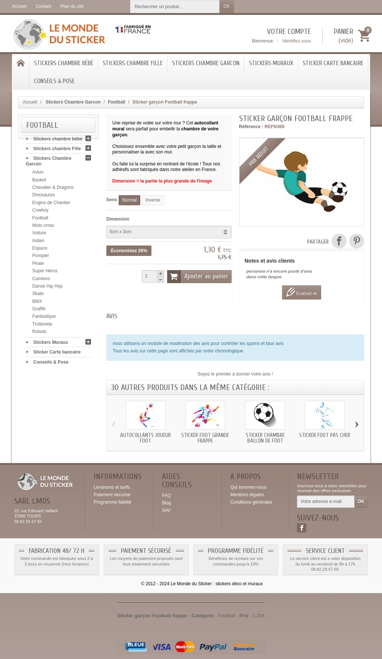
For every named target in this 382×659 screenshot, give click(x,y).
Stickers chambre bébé (63, 63)
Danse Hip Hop (47, 288)
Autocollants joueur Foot (145, 438)
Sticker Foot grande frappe (205, 438)
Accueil (30, 102)
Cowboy (40, 212)
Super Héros (44, 272)
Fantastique (44, 318)
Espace (39, 250)
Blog (166, 503)
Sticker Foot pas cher (324, 435)
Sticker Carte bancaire (333, 63)
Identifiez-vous (296, 41)
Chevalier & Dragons (53, 189)
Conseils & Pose (54, 81)
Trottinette (42, 325)
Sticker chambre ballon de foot (265, 438)
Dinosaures (43, 196)
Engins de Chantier (51, 204)
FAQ (166, 495)
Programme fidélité (112, 502)
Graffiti (39, 310)
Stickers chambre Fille (133, 63)
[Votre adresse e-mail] (326, 501)
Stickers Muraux (271, 63)
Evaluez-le (301, 292)
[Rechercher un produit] (175, 6)
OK (226, 6)
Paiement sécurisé (112, 494)
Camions (41, 280)
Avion (38, 174)
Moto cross (43, 227)
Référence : (251, 126)
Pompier (40, 257)
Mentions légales (247, 494)
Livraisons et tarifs (112, 487)
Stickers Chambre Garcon (205, 63)
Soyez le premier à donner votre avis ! (235, 374)
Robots (39, 333)
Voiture (39, 234)
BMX (37, 302)
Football (40, 219)
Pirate (38, 264)
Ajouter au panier (197, 276)
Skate (38, 295)
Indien (38, 242)
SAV (166, 510)
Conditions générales (251, 502)
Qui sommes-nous (248, 487)
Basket (39, 181)
